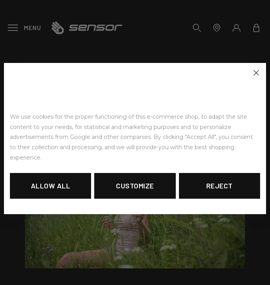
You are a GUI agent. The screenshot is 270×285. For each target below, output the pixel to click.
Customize (135, 185)
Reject (219, 185)
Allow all (50, 185)
